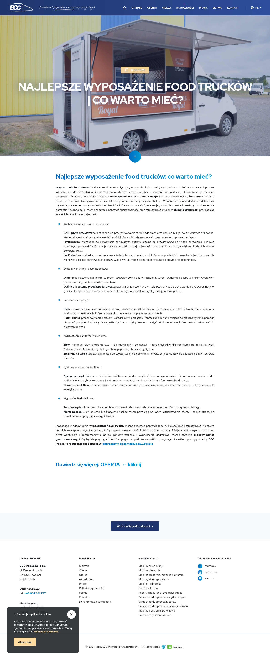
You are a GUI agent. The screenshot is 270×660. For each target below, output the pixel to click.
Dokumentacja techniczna (95, 601)
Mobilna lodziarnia (149, 584)
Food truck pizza (148, 588)
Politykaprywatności (46, 631)
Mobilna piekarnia (149, 570)
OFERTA (110, 464)
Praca (203, 7)
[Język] (258, 7)
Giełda (166, 7)
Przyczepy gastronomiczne (154, 615)
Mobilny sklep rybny (150, 566)
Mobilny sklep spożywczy (153, 579)
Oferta (152, 7)
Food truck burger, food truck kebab (160, 592)
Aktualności (185, 7)
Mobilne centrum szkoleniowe (156, 610)
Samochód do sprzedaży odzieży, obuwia (163, 606)
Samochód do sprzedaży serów (157, 601)
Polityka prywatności (91, 588)
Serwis (217, 7)
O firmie (136, 7)
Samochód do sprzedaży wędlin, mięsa (161, 597)
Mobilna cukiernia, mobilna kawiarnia (160, 575)
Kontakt (233, 7)
